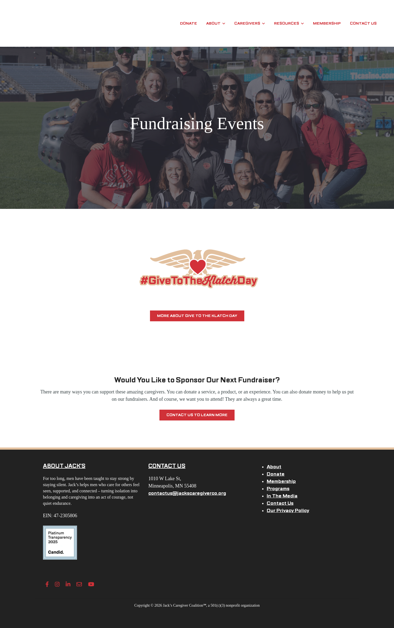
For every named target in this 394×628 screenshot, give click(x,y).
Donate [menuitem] (276, 474)
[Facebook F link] (47, 584)
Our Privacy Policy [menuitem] (288, 510)
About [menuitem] (274, 466)
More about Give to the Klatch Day (197, 315)
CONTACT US (166, 466)
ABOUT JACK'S (64, 466)
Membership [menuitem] (281, 481)
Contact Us (363, 23)
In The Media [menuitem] (282, 496)
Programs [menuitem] (278, 488)
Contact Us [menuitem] (280, 503)
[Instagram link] (57, 584)
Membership (327, 23)
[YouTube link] (91, 584)
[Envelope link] (79, 584)
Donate (188, 23)
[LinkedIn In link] (68, 584)
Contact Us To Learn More (197, 414)
